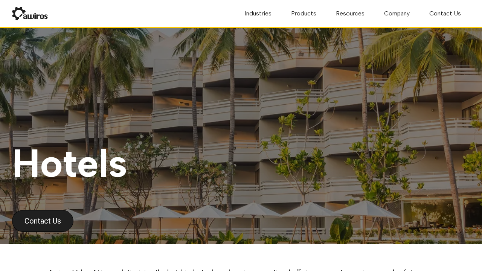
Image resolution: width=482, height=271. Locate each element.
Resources (350, 13)
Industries (258, 13)
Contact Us (445, 13)
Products (303, 13)
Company (397, 13)
